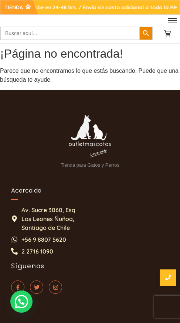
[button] (21, 302)
